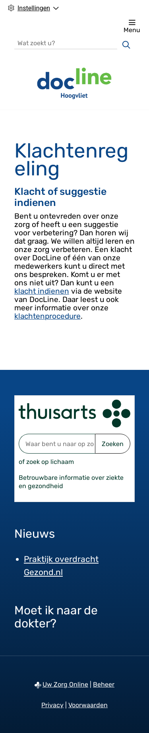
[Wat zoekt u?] (65, 42)
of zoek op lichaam (46, 462)
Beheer (103, 684)
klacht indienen (41, 291)
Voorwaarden (88, 705)
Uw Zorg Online (65, 684)
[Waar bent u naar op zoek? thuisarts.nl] (57, 444)
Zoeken (113, 444)
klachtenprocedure (47, 316)
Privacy (52, 705)
